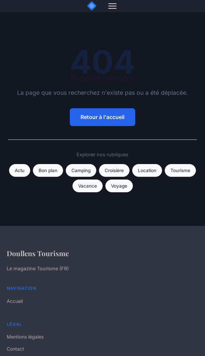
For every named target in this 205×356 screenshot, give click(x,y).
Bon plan (48, 170)
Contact (15, 349)
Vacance (87, 186)
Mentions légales (25, 337)
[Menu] (112, 6)
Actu (19, 170)
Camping (81, 170)
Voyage (119, 186)
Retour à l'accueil (102, 117)
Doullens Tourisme (38, 253)
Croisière (114, 170)
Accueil (15, 301)
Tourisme (180, 170)
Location (147, 170)
